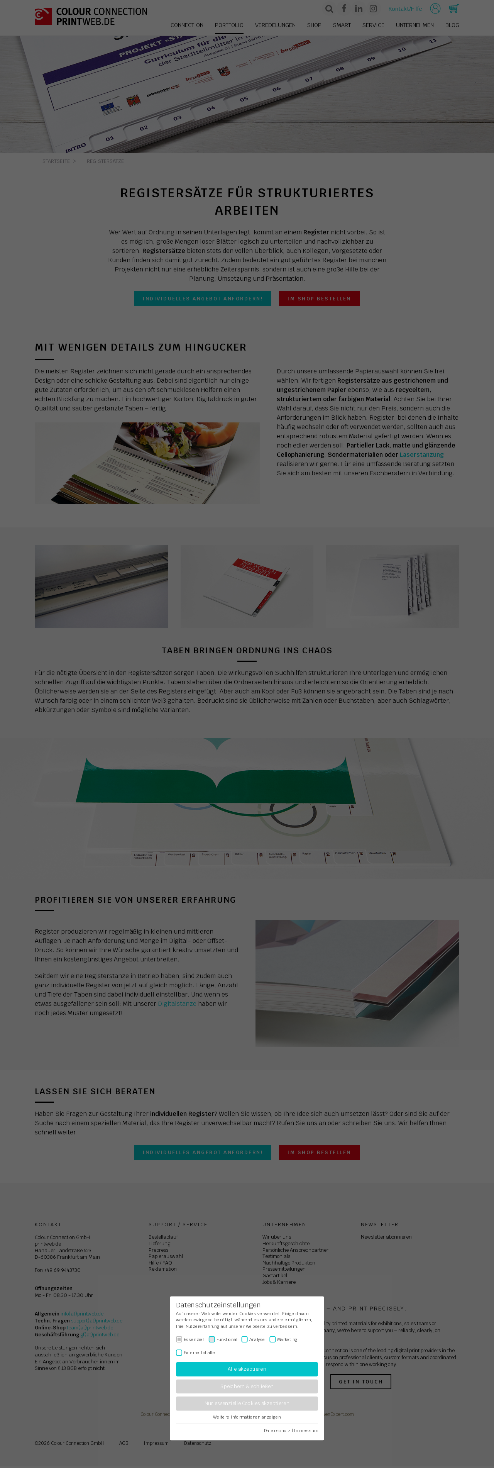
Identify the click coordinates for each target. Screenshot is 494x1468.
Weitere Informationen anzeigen (247, 1417)
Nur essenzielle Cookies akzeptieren (247, 1403)
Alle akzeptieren (247, 1369)
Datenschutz (277, 1430)
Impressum (306, 1430)
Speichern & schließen (247, 1386)
